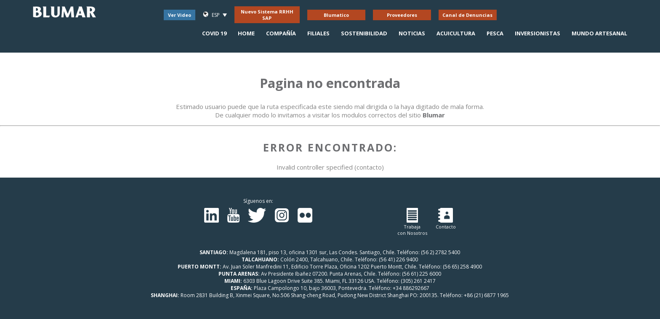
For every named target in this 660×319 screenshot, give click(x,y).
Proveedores (402, 15)
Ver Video (179, 15)
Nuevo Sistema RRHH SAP (267, 14)
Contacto (446, 219)
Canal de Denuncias (467, 15)
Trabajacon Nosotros (412, 222)
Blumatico (336, 15)
